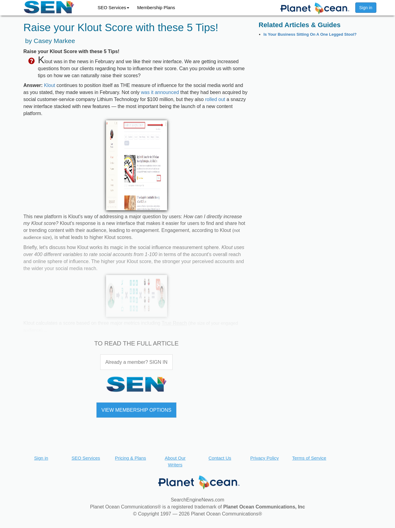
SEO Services (113, 7)
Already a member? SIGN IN (136, 362)
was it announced (160, 92)
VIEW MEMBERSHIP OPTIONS (136, 410)
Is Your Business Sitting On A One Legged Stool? (310, 34)
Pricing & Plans (130, 458)
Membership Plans (156, 7)
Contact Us (220, 458)
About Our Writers (175, 461)
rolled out (215, 99)
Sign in (365, 7)
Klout (49, 85)
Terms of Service (309, 458)
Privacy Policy (264, 458)
